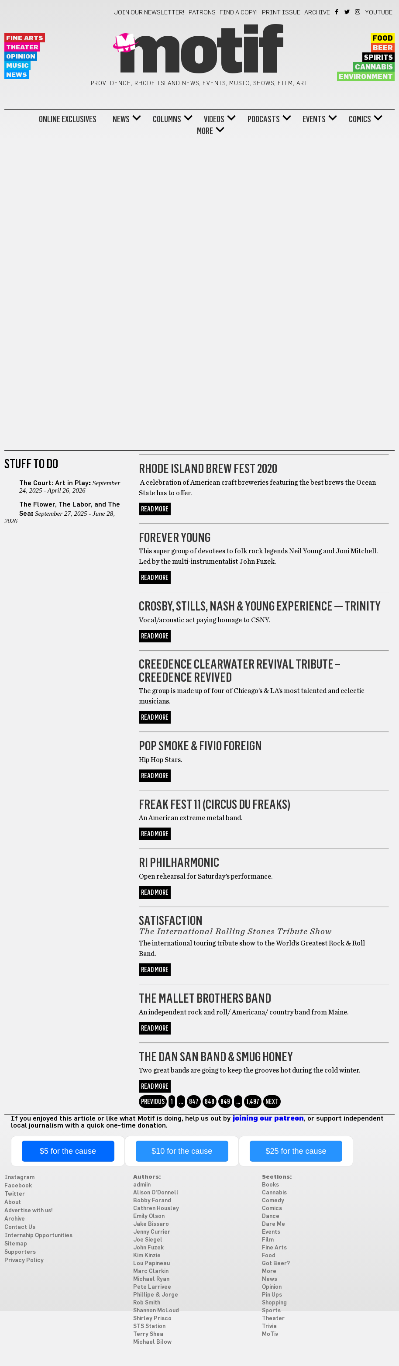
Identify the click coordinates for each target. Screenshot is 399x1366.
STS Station (149, 1326)
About (12, 1202)
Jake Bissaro (151, 1224)
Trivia (269, 1326)
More (205, 131)
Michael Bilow (152, 1342)
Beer (383, 48)
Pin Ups (272, 1295)
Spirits (378, 57)
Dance (270, 1216)
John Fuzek (148, 1248)
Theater (22, 47)
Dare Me (273, 1224)
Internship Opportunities (38, 1235)
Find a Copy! (239, 13)
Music (17, 65)
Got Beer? (276, 1263)
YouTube (378, 13)
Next (272, 1101)
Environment (366, 76)
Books (270, 1185)
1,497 (252, 1101)
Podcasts (264, 119)
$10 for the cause (181, 1151)
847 (194, 1101)
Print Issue (281, 13)
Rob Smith (146, 1303)
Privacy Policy (24, 1260)
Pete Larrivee (152, 1287)
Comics (360, 119)
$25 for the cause (295, 1151)
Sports (271, 1311)
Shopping (274, 1303)
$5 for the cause (68, 1151)
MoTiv (270, 1334)
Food (382, 38)
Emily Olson (149, 1216)
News (16, 75)
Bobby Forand (152, 1201)
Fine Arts (24, 38)
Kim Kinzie (147, 1256)
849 (225, 1101)
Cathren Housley (156, 1208)
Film (268, 1240)
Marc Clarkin (151, 1271)
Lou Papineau (151, 1263)
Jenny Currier (151, 1232)
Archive (317, 13)
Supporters (20, 1252)
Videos (214, 119)
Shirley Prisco (152, 1318)
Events (314, 119)
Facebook (337, 11)
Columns (167, 119)
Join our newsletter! (149, 13)
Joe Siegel (147, 1240)
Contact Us (19, 1227)
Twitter (347, 11)
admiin (142, 1185)
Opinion (20, 56)
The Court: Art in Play (54, 483)
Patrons (202, 13)
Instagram (358, 11)
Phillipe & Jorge (155, 1295)
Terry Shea (148, 1334)
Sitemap (15, 1244)
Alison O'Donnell (156, 1193)
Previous (153, 1101)
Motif (199, 52)
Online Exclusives (67, 119)
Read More (155, 509)
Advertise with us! (28, 1211)
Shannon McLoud (156, 1311)
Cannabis (374, 67)
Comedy (273, 1201)
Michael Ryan (151, 1279)
